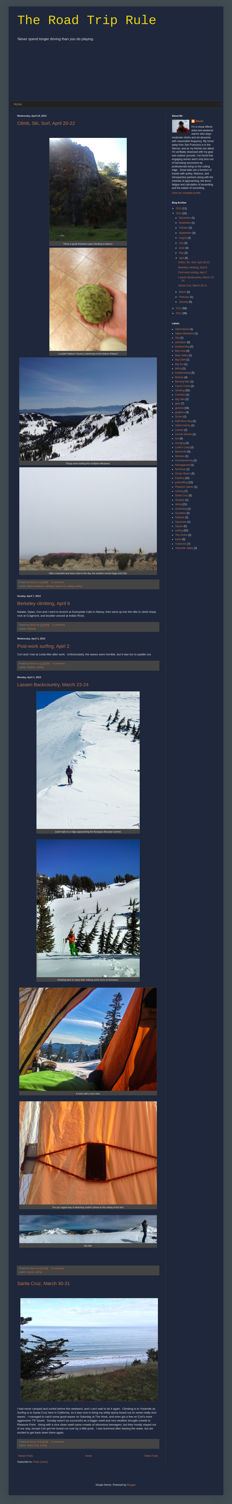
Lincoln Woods (183, 434)
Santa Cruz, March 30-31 (43, 1283)
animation (180, 342)
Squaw (179, 526)
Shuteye (180, 499)
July (181, 243)
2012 (179, 308)
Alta (177, 337)
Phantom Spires (184, 486)
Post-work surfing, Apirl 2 (43, 646)
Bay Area (180, 350)
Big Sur (179, 364)
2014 (179, 208)
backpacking (182, 346)
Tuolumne (180, 543)
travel (178, 539)
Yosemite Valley (184, 548)
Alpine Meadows (35, 586)
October (184, 227)
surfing (78, 586)
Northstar (180, 469)
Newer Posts (25, 1455)
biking (178, 368)
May (182, 252)
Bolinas (179, 377)
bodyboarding (183, 372)
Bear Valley (181, 355)
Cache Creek (182, 386)
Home (18, 104)
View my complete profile (186, 192)
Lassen (31, 1272)
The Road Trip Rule (86, 20)
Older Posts (151, 1455)
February (184, 296)
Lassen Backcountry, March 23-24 (53, 684)
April (182, 258)
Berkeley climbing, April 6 (43, 603)
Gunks (179, 416)
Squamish (180, 521)
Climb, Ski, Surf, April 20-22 (46, 123)
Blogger (131, 1484)
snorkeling (181, 508)
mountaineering (184, 460)
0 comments (57, 582)
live (177, 438)
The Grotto (181, 534)
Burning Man (182, 381)
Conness (180, 394)
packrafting (181, 482)
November (185, 222)
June (182, 247)
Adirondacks (182, 329)
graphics (180, 412)
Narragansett (182, 464)
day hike (180, 399)
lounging (180, 443)
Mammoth (180, 451)
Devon (33, 582)
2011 (179, 313)
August (183, 237)
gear (177, 403)
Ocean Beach (183, 473)
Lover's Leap (182, 447)
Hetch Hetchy (183, 425)
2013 (179, 213)
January (184, 301)
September (185, 232)
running (179, 491)
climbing (49, 586)
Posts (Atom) (40, 1461)
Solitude (179, 517)
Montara (180, 456)
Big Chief (180, 359)
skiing (71, 586)
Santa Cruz (61, 586)
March (183, 291)
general (179, 408)
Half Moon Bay (183, 421)
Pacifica (31, 667)
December (185, 217)
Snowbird (180, 513)
